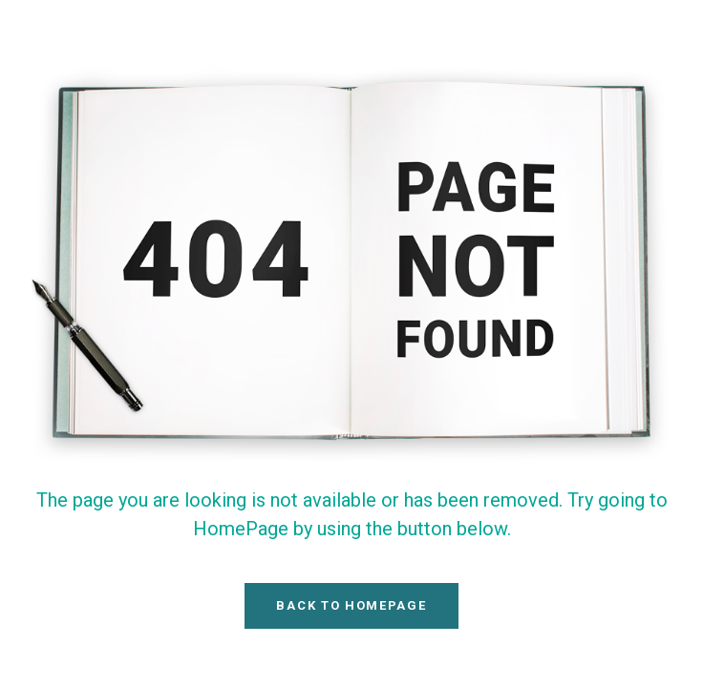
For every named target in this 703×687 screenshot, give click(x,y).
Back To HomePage (351, 605)
